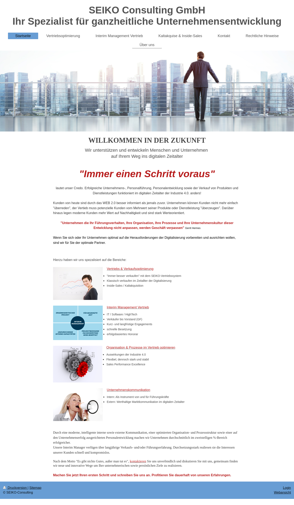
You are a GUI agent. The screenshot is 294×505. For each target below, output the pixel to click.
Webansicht (282, 492)
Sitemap (35, 488)
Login (287, 488)
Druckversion (15, 488)
